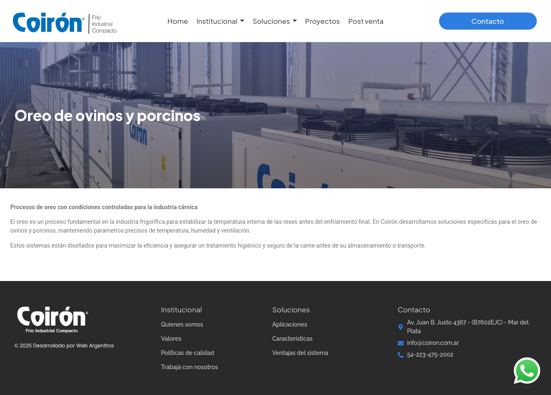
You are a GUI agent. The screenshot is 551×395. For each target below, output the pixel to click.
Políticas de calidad (187, 352)
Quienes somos (182, 324)
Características (292, 338)
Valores (171, 338)
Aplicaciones (289, 324)
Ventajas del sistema (300, 352)
